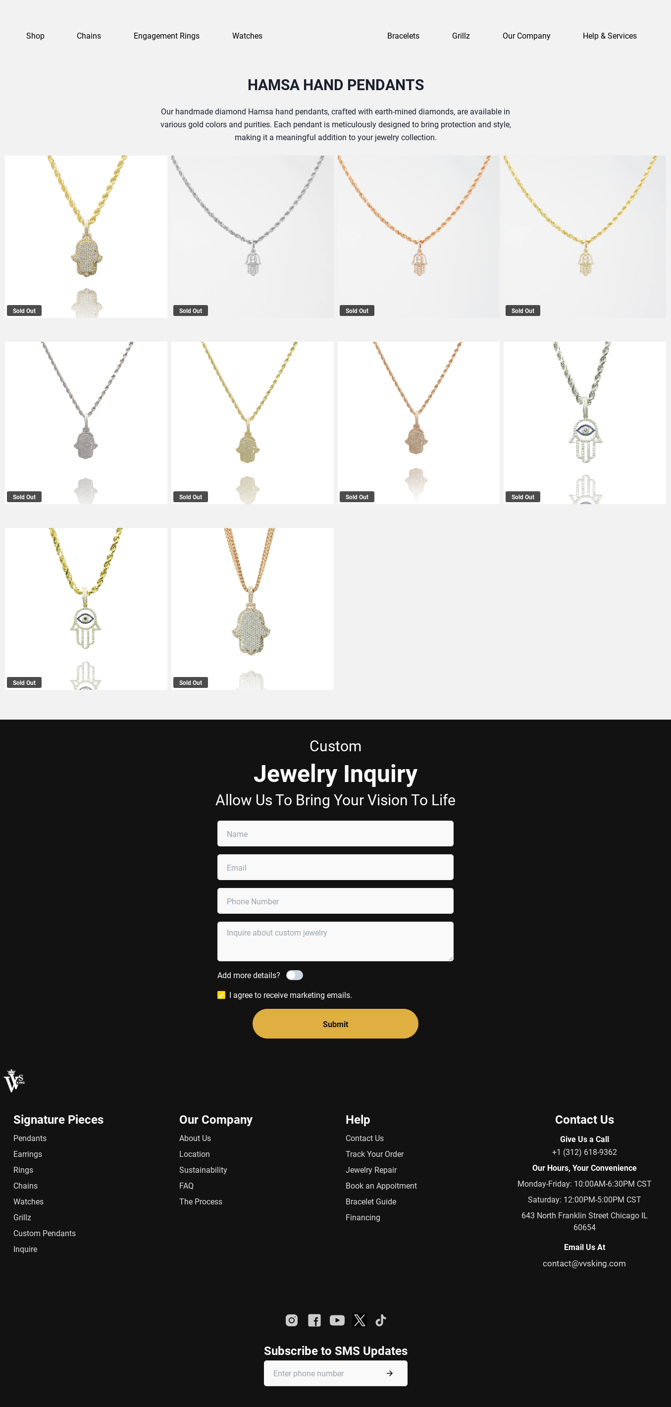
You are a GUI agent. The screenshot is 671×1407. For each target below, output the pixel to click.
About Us (195, 1138)
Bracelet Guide (371, 1201)
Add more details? (248, 975)
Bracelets (403, 35)
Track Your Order (375, 1153)
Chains (25, 1185)
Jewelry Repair (371, 1169)
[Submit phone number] (390, 1373)
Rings (23, 1169)
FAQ (186, 1185)
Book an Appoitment (381, 1185)
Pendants (30, 1138)
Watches (28, 1201)
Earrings (27, 1153)
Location (194, 1153)
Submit (335, 1024)
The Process (200, 1201)
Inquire (25, 1249)
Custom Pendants (44, 1233)
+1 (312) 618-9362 (584, 1151)
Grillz (461, 35)
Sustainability (203, 1169)
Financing (363, 1217)
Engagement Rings (167, 35)
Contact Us (365, 1138)
